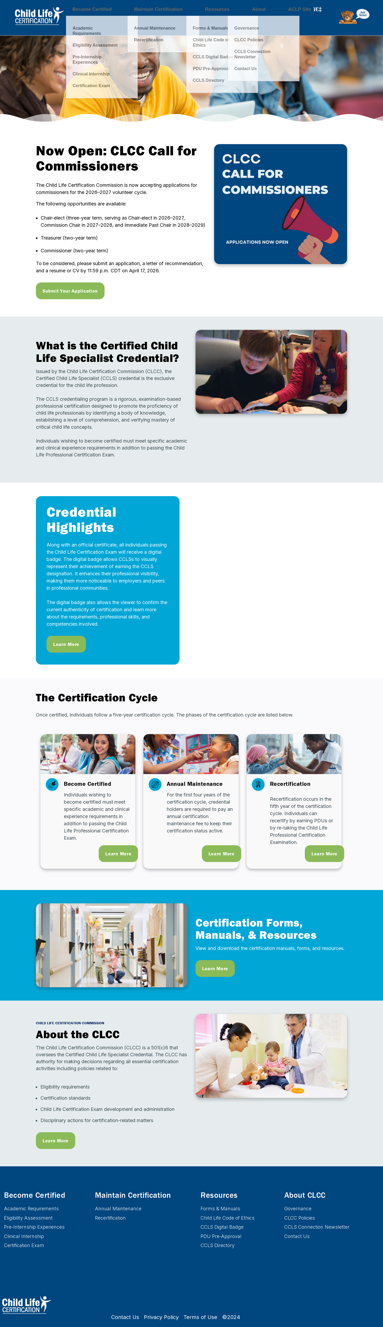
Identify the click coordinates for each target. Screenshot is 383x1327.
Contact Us (297, 1236)
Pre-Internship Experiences (34, 1227)
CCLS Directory (218, 1245)
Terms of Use (200, 1317)
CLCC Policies (299, 1218)
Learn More (66, 644)
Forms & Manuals (220, 1208)
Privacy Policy (161, 1317)
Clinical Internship (24, 1236)
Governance (297, 1208)
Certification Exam (24, 1245)
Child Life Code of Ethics (228, 1218)
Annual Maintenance (118, 1208)
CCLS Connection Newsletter (316, 1227)
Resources (204, 19)
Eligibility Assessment (28, 1218)
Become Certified (93, 19)
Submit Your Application (70, 291)
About (238, 19)
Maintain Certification (152, 19)
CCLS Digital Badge (222, 1227)
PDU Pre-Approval (221, 1236)
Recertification (110, 1218)
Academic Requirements (31, 1208)
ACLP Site (271, 19)
